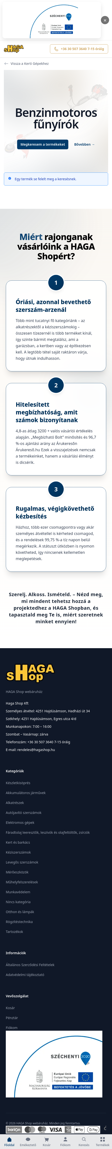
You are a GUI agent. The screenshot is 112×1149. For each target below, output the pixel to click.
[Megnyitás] (51, 20)
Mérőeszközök (17, 872)
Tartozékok (14, 931)
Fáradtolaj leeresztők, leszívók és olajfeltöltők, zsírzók (48, 832)
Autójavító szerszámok (24, 812)
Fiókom (11, 1027)
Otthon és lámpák (20, 911)
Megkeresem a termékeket (43, 144)
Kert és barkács (18, 842)
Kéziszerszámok (18, 852)
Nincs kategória (18, 902)
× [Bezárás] (105, 20)
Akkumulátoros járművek (26, 792)
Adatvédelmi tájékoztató (25, 974)
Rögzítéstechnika (19, 921)
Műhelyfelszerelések (22, 882)
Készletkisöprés (18, 783)
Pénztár (12, 1017)
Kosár (10, 1008)
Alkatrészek (15, 802)
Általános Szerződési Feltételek (30, 964)
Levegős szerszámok (22, 862)
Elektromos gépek (20, 822)
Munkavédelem (18, 892)
